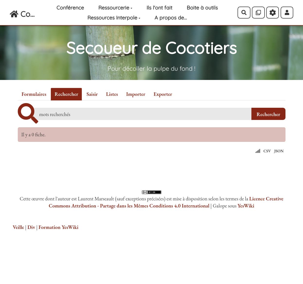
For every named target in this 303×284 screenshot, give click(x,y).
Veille (18, 227)
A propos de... (171, 17)
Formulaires (34, 94)
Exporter (163, 94)
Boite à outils (202, 7)
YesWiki (246, 205)
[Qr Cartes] (258, 12)
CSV (267, 151)
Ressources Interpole (113, 17)
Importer (135, 94)
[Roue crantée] (272, 12)
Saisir (92, 94)
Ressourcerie (115, 7)
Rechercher (66, 94)
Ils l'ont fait (159, 7)
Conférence (70, 7)
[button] (287, 12)
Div (31, 227)
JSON (279, 151)
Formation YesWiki (58, 227)
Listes (112, 94)
